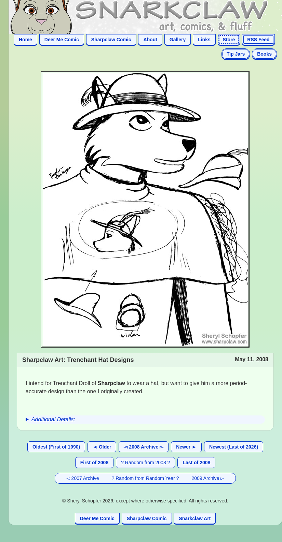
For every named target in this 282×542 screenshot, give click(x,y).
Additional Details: (53, 419)
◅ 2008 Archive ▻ (143, 447)
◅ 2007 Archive (82, 478)
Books (264, 54)
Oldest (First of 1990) (56, 447)
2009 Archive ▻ (207, 478)
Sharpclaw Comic (111, 39)
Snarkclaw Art (195, 518)
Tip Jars (236, 54)
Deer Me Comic (61, 39)
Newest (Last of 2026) (233, 447)
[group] (145, 419)
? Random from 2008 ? (145, 462)
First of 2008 (94, 462)
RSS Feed (258, 39)
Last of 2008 (196, 462)
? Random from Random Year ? (145, 478)
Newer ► (186, 447)
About (150, 39)
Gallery (178, 39)
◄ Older (102, 447)
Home (25, 39)
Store (229, 39)
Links (204, 39)
